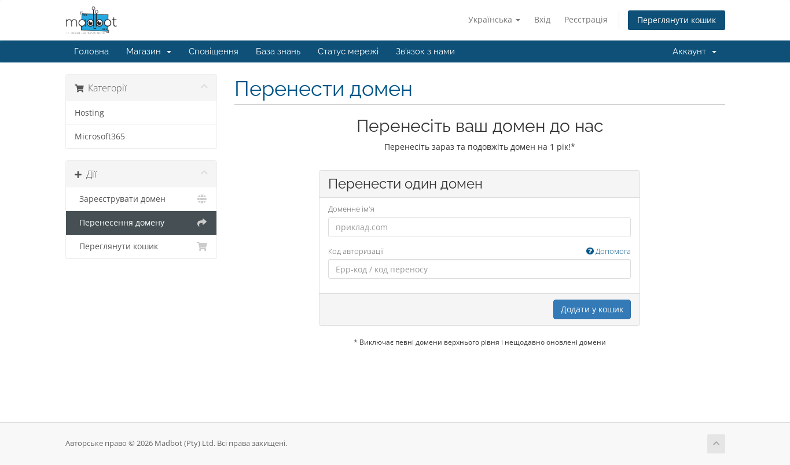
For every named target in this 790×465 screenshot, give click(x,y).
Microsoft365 (100, 136)
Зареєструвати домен (141, 199)
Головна (91, 51)
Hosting (89, 113)
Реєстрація (586, 19)
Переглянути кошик (676, 19)
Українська (494, 19)
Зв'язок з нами (425, 51)
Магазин (148, 51)
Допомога (608, 251)
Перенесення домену (141, 223)
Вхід (542, 19)
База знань (278, 51)
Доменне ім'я (351, 209)
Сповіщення (213, 51)
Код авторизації (479, 251)
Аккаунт (694, 51)
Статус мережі (348, 51)
